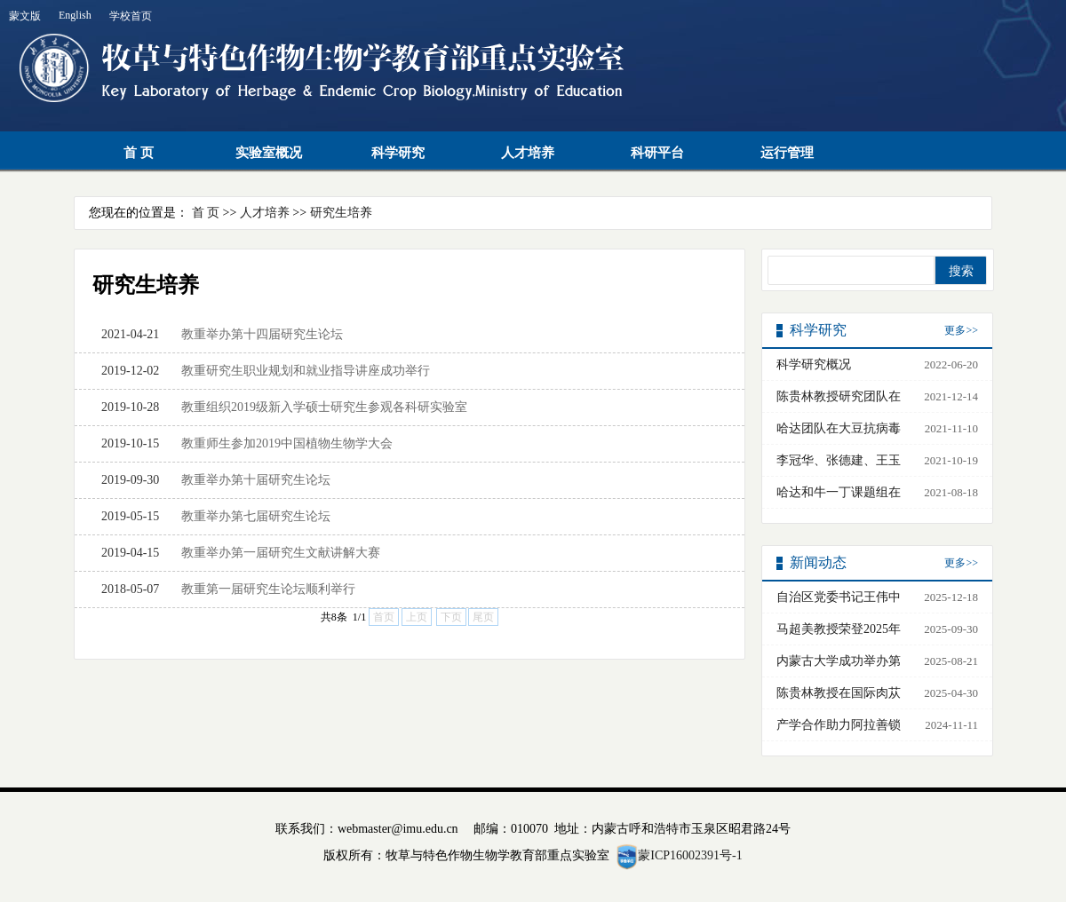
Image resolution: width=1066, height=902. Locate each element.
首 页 (138, 153)
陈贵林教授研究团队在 (838, 396)
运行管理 (787, 153)
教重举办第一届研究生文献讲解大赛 (280, 552)
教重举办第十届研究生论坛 (255, 480)
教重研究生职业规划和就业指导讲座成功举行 (305, 370)
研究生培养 (341, 212)
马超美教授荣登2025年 (838, 629)
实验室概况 (268, 153)
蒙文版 (25, 16)
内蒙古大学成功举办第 (838, 661)
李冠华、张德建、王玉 (838, 460)
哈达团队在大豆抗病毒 (838, 428)
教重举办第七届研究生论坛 (255, 516)
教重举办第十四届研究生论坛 (262, 334)
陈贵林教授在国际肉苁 (838, 693)
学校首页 (130, 16)
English (75, 15)
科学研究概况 (813, 364)
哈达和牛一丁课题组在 (838, 492)
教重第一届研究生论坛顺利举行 (268, 589)
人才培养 (527, 153)
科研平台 (657, 153)
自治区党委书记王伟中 (838, 597)
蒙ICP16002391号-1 (690, 855)
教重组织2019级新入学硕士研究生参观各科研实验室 (324, 407)
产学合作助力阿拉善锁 (838, 725)
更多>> (961, 330)
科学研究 (398, 153)
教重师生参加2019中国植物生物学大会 (287, 443)
